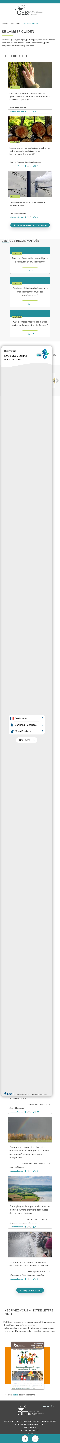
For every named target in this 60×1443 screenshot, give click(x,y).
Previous (3, 380)
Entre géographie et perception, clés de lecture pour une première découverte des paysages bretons (30, 1209)
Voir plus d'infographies (31, 795)
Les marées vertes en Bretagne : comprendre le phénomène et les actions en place (26, 1095)
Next (56, 380)
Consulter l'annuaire (31, 406)
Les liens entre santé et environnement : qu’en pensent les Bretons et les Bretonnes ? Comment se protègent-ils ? (30, 96)
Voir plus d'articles (31, 1039)
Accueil (5, 23)
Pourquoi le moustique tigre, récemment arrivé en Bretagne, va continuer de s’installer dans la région (30, 1010)
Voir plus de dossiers (31, 1290)
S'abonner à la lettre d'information (31, 225)
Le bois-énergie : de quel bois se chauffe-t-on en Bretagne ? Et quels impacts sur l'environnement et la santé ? (30, 151)
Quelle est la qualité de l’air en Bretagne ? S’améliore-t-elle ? (28, 203)
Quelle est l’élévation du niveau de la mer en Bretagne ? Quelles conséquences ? (30, 291)
